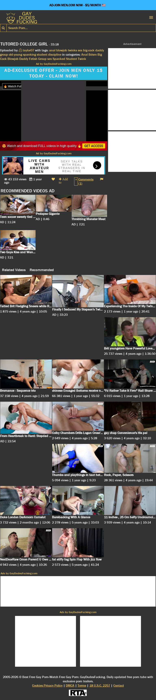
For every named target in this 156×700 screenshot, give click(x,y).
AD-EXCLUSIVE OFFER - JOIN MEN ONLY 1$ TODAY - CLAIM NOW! (53, 73)
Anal (84, 54)
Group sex (45, 59)
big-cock (88, 50)
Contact (118, 685)
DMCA (70, 685)
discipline (54, 54)
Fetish (33, 59)
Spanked (59, 59)
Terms (82, 685)
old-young (15, 54)
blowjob (61, 50)
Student (71, 59)
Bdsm (93, 54)
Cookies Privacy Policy (47, 685)
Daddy (23, 59)
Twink (82, 59)
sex (80, 50)
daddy (99, 50)
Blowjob (13, 59)
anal (52, 50)
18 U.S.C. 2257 (99, 685)
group (4, 54)
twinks (72, 50)
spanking (29, 54)
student (42, 54)
